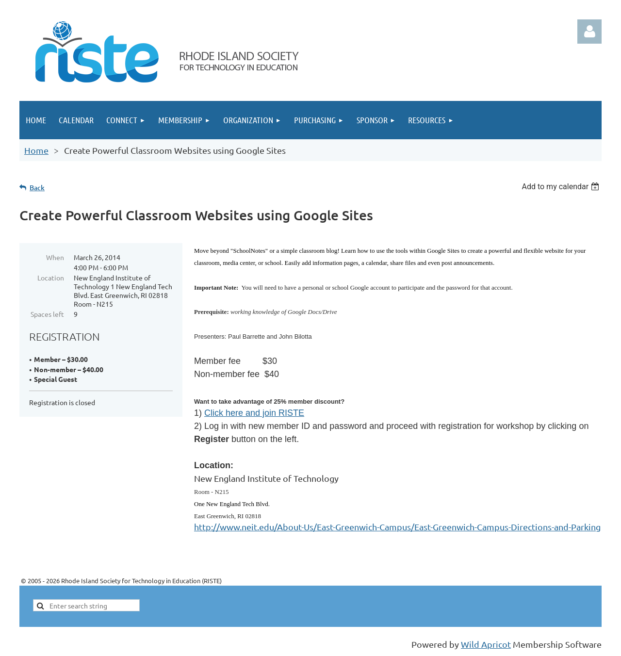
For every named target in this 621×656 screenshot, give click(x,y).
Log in (589, 31)
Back (37, 187)
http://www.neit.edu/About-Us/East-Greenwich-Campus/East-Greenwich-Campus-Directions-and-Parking (397, 527)
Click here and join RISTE (254, 413)
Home (36, 150)
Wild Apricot (486, 644)
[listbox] (562, 186)
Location (50, 277)
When (55, 257)
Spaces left (47, 314)
